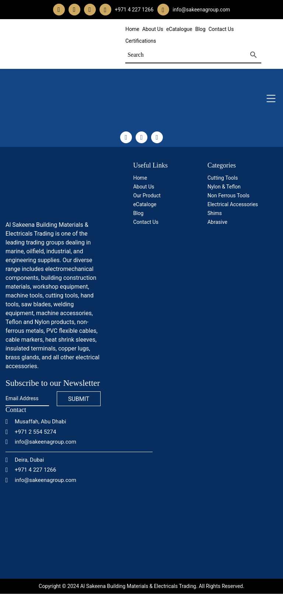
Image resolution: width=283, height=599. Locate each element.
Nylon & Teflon (224, 187)
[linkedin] (90, 9)
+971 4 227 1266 (31, 469)
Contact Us (221, 29)
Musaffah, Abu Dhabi (36, 421)
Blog (200, 29)
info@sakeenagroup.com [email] (201, 10)
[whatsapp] (105, 10)
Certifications (140, 41)
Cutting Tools (222, 178)
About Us (152, 29)
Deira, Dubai (25, 460)
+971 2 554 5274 (31, 432)
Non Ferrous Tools (228, 195)
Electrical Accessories (232, 204)
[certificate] (238, 255)
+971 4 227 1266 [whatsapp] (134, 10)
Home (132, 29)
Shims (214, 213)
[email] (163, 10)
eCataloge (144, 204)
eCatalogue (179, 29)
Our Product (147, 195)
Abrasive (217, 222)
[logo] (53, 188)
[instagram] (74, 9)
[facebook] (59, 9)
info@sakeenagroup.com (41, 441)
